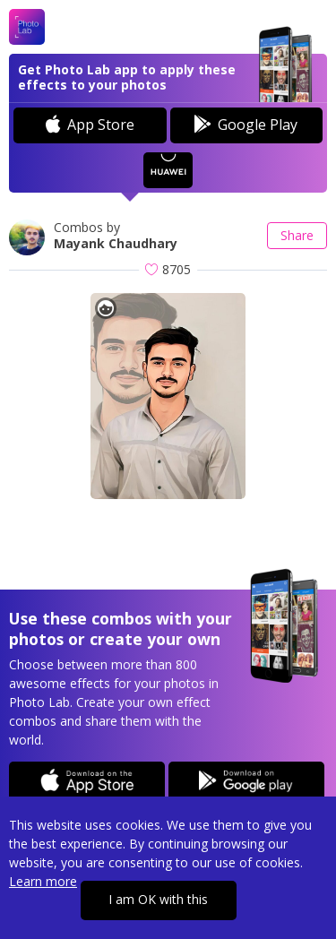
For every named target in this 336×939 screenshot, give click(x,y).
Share (297, 235)
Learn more (43, 881)
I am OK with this (158, 899)
